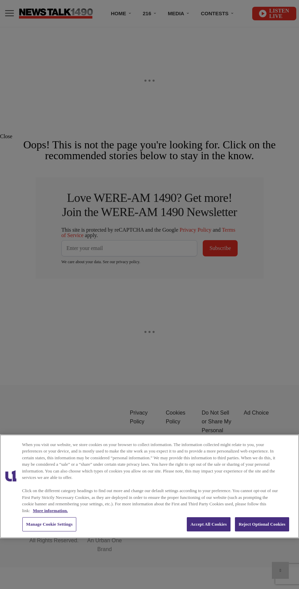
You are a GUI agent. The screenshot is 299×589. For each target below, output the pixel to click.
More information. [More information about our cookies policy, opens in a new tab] (50, 510)
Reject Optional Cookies (262, 524)
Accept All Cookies (209, 524)
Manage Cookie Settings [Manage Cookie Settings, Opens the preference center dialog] (49, 524)
